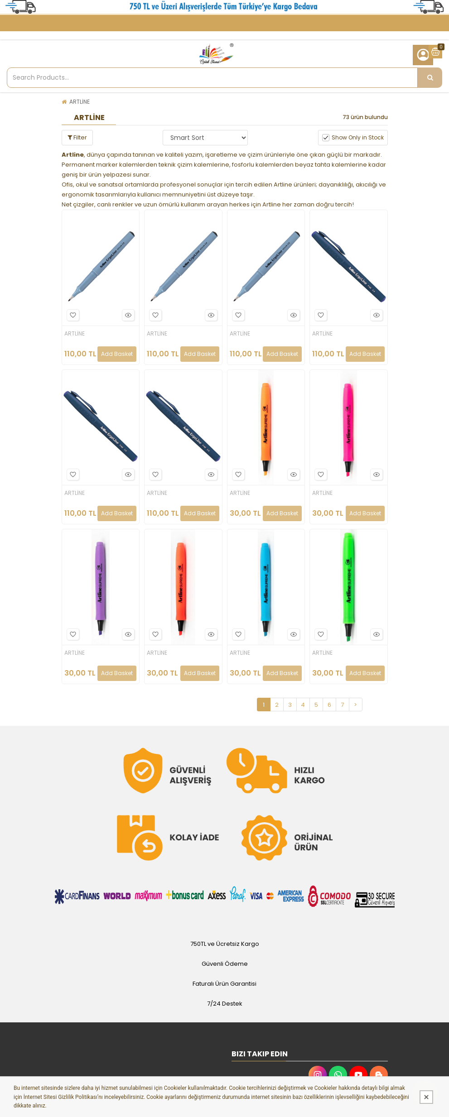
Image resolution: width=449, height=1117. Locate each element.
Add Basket (117, 354)
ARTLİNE (79, 101)
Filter (77, 137)
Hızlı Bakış (127, 315)
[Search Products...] (430, 77)
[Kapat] (426, 1097)
